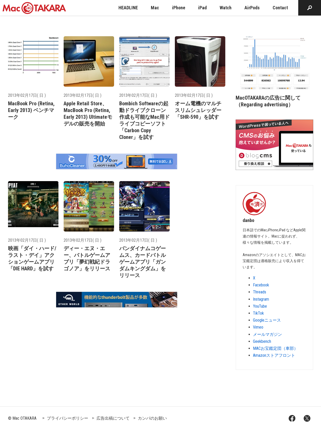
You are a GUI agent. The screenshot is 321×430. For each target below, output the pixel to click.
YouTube (260, 306)
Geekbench (262, 341)
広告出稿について (113, 418)
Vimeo (258, 327)
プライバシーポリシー (67, 418)
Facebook (261, 285)
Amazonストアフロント (274, 355)
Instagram (261, 299)
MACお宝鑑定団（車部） (275, 348)
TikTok (258, 313)
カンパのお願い (152, 418)
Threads (259, 292)
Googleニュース (267, 320)
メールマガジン (267, 334)
